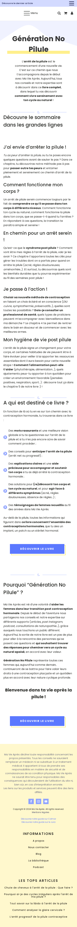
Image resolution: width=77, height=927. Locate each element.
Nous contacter (38, 847)
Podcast (38, 867)
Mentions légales (40, 812)
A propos (38, 841)
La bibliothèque (38, 860)
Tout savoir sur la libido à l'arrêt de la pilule (38, 903)
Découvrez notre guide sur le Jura (38, 822)
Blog (38, 854)
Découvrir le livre (37, 549)
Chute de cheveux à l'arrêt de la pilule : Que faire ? (38, 887)
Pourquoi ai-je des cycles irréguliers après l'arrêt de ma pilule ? (38, 895)
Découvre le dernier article (17, 3)
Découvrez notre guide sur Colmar (38, 818)
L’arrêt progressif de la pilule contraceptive (38, 917)
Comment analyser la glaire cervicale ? (38, 910)
